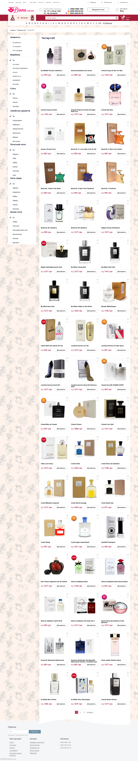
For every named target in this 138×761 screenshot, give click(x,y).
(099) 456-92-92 (76, 11)
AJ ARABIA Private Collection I (51, 71)
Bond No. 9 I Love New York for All (83, 149)
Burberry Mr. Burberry (49, 228)
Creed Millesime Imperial (50, 503)
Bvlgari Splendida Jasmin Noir (51, 267)
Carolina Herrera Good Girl (50, 385)
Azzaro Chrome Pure (48, 149)
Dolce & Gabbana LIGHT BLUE (51, 621)
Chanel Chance (76, 424)
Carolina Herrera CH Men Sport (112, 346)
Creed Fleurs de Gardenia (110, 464)
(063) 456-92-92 (76, 13)
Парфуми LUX (34, 748)
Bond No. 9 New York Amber (111, 149)
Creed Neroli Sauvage (78, 503)
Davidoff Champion (108, 542)
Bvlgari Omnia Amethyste (110, 228)
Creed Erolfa (75, 464)
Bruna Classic (34, 750)
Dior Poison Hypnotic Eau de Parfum (54, 582)
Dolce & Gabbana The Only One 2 (83, 621)
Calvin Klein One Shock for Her (52, 346)
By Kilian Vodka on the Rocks (81, 306)
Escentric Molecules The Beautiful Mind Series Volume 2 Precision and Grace (84, 661)
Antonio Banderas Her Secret (81, 71)
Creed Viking (45, 542)
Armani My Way (107, 110)
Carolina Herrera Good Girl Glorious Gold (84, 385)
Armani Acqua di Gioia (49, 110)
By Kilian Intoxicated (78, 267)
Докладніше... (61, 75)
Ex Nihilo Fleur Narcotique (80, 699)
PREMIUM (33, 753)
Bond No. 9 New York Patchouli (82, 188)
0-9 (100, 23)
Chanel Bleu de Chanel (49, 424)
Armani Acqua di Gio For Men (112, 71)
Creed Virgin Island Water (80, 542)
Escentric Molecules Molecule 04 (52, 660)
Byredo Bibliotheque (108, 306)
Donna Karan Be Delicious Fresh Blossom (112, 621)
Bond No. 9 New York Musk (51, 188)
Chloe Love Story (47, 464)
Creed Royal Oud (107, 503)
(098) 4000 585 (76, 9)
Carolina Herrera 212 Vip (80, 346)
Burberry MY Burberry (79, 228)
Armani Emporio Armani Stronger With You (83, 110)
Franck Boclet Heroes (109, 699)
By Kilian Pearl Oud (108, 267)
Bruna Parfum (35, 745)
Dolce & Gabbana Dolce (79, 582)
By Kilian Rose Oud (47, 306)
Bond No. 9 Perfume (108, 188)
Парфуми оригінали (37, 742)
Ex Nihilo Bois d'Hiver (48, 699)
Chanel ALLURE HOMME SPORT (112, 385)
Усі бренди (107, 23)
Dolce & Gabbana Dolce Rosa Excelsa (114, 582)
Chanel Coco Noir (107, 424)
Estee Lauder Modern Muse (111, 660)
